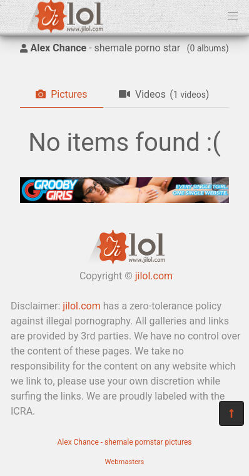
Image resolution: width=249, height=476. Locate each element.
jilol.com (154, 276)
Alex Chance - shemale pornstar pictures (125, 442)
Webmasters (125, 462)
